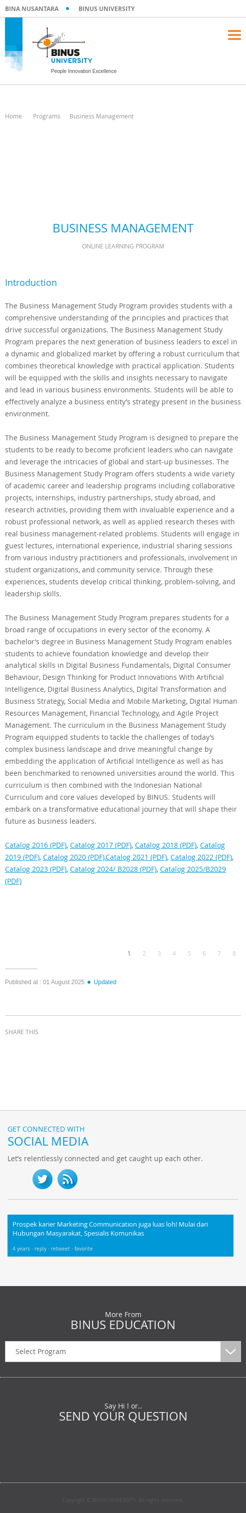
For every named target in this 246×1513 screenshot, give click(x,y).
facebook (15, 1050)
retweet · (62, 1249)
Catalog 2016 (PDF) (35, 845)
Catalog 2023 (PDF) (35, 869)
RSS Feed (68, 1179)
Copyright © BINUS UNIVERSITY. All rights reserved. (123, 1500)
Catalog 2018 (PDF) (165, 845)
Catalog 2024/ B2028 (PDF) (113, 869)
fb (18, 1179)
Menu (234, 34)
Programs (46, 116)
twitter (40, 1050)
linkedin (65, 1050)
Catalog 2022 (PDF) (201, 857)
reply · (42, 1249)
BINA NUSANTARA (31, 8)
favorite (83, 1249)
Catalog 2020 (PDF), (74, 857)
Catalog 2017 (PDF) (101, 845)
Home (13, 116)
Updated (101, 982)
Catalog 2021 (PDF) (136, 857)
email (90, 1050)
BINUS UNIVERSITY (106, 8)
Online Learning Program (123, 246)
